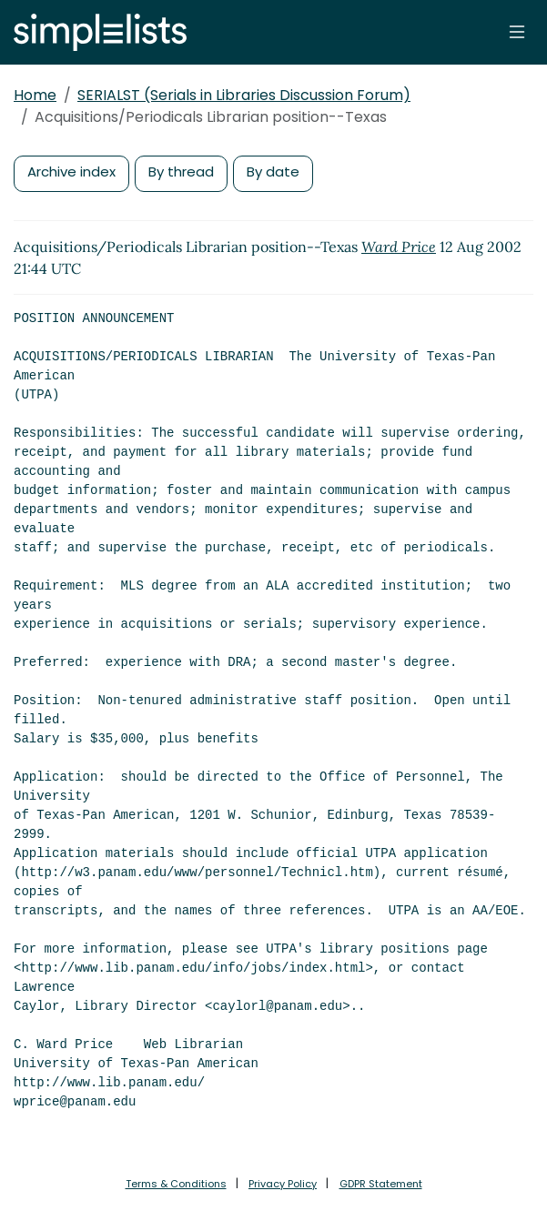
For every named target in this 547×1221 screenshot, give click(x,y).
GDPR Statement (380, 1183)
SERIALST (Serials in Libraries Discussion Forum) (243, 95)
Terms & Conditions (176, 1183)
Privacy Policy (282, 1183)
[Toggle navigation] (517, 31)
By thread (181, 171)
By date (273, 171)
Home (35, 95)
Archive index (71, 171)
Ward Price (398, 246)
